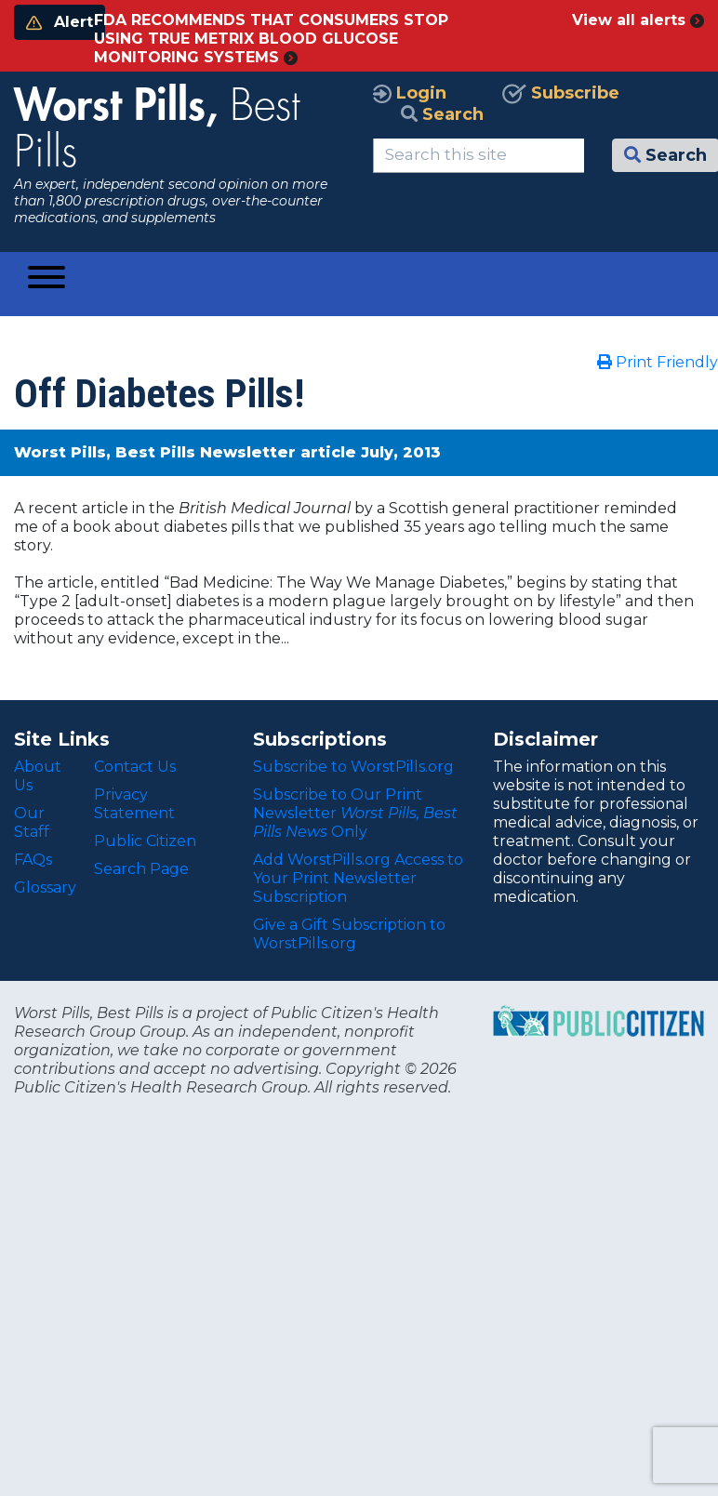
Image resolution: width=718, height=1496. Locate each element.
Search (442, 114)
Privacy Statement (134, 804)
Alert (59, 22)
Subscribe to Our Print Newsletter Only (355, 813)
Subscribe (560, 93)
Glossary (45, 887)
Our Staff (31, 822)
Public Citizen (145, 841)
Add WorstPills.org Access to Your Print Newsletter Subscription (358, 878)
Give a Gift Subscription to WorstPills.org (349, 934)
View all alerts (638, 20)
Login (409, 93)
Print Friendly (657, 362)
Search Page (141, 869)
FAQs (33, 859)
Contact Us (135, 766)
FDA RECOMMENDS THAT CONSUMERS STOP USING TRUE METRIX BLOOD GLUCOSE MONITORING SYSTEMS (271, 38)
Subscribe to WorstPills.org (353, 766)
